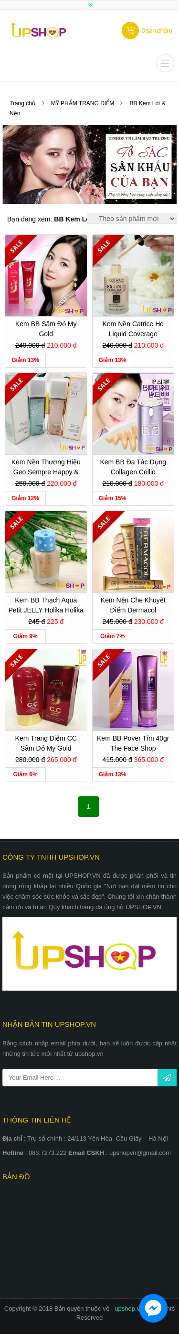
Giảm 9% (25, 636)
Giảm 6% (25, 774)
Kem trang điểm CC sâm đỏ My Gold (46, 743)
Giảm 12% (25, 498)
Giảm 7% (112, 636)
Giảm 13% (25, 360)
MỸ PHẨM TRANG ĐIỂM (83, 103)
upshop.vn (130, 1308)
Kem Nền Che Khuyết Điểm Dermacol (133, 605)
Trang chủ (22, 103)
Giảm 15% (112, 498)
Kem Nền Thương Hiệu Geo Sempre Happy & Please (46, 468)
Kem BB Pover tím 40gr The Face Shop (133, 743)
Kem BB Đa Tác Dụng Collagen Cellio (133, 467)
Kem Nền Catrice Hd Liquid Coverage (133, 329)
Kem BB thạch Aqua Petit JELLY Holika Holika (46, 605)
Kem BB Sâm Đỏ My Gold (46, 329)
